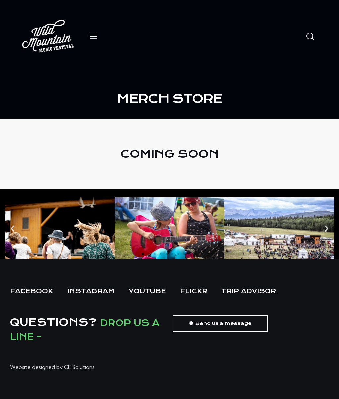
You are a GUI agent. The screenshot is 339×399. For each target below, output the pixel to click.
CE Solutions (79, 367)
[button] (12, 228)
